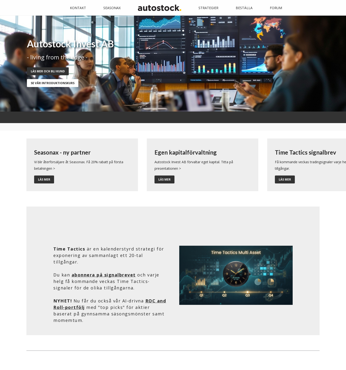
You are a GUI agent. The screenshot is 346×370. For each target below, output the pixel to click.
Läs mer (44, 179)
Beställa (244, 8)
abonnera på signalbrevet (104, 275)
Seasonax (112, 8)
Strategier (208, 8)
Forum (276, 8)
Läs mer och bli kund (48, 71)
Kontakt (78, 8)
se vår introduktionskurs (52, 83)
